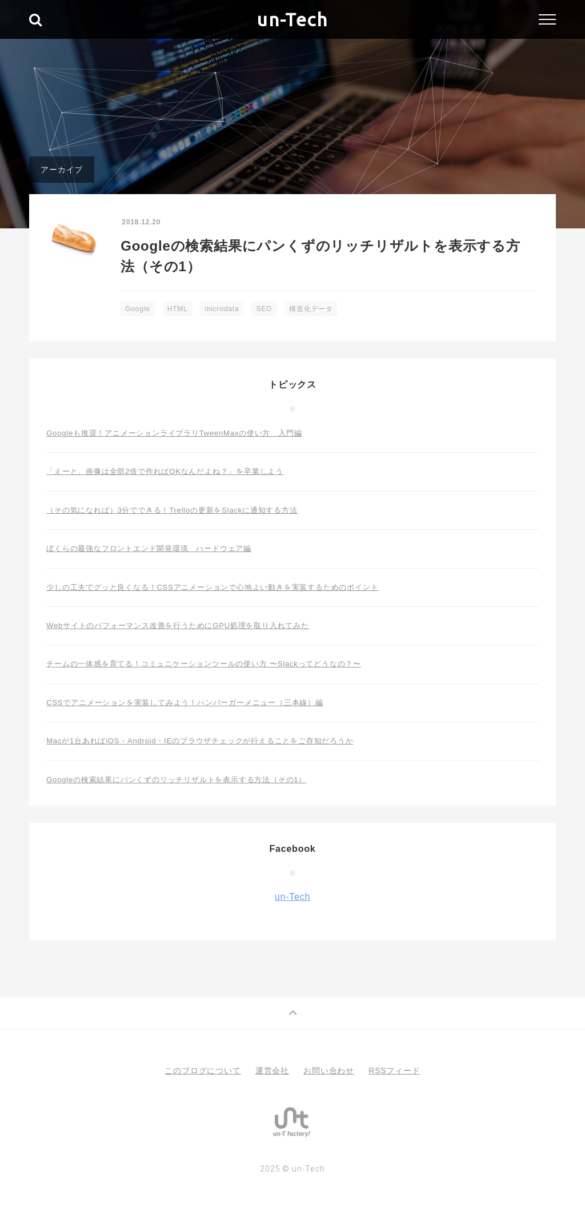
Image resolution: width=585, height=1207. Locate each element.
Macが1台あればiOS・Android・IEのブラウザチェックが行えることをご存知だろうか (199, 741)
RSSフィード (394, 1070)
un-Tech (292, 19)
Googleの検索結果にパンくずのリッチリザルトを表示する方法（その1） (176, 779)
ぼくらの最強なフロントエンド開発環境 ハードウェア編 (148, 548)
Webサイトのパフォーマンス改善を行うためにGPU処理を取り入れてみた (177, 625)
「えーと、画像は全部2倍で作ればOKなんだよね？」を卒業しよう (164, 471)
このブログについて (203, 1070)
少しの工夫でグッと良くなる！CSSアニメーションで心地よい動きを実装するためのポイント (212, 587)
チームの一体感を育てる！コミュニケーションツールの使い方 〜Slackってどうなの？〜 (203, 663)
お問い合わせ (328, 1070)
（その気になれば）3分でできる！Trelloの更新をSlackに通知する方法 (171, 510)
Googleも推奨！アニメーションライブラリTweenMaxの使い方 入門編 (174, 433)
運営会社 (272, 1070)
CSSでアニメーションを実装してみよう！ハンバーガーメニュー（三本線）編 (184, 702)
